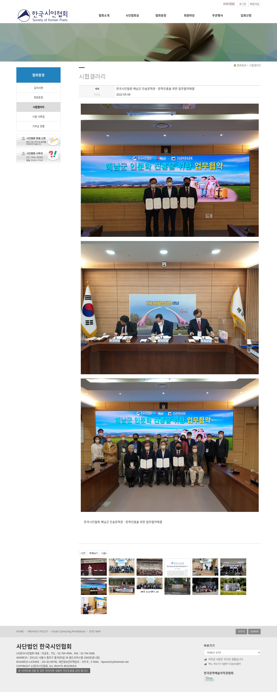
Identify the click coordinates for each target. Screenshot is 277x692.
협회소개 (104, 15)
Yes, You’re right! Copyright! (222, 663)
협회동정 (160, 15)
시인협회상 (132, 15)
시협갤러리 (38, 107)
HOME (20, 631)
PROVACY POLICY (38, 631)
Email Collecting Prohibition (68, 631)
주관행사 (217, 15)
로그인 (242, 4)
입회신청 (246, 15)
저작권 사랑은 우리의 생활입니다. (224, 659)
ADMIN (254, 631)
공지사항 (38, 88)
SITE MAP (95, 631)
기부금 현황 (38, 126)
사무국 (241, 631)
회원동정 (38, 97)
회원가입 (254, 4)
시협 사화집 (38, 116)
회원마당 (189, 15)
